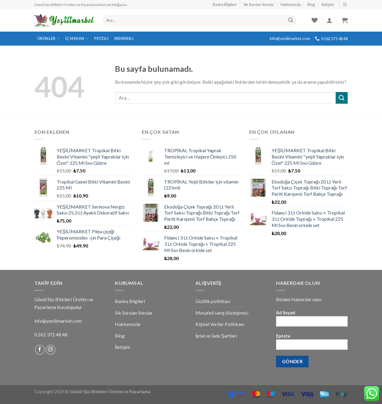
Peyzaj (101, 38)
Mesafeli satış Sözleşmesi (221, 313)
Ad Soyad (312, 320)
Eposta (312, 343)
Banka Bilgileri (225, 4)
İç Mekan (76, 38)
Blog (311, 4)
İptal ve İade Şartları (216, 335)
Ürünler (48, 38)
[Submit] (342, 98)
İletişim (328, 4)
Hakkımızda (291, 4)
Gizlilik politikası (212, 301)
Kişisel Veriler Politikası (219, 324)
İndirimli (124, 38)
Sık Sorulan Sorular (259, 4)
